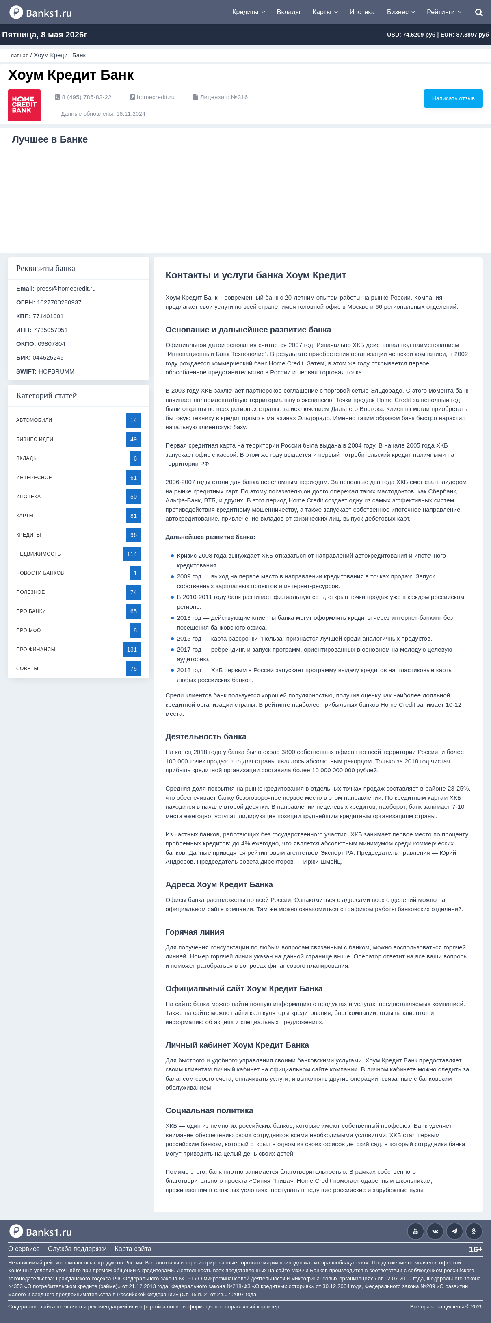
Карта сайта (133, 1248)
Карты (322, 12)
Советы (27, 668)
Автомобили (34, 420)
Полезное (30, 592)
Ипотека (362, 12)
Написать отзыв (440, 99)
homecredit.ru (152, 97)
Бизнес (398, 12)
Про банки (31, 611)
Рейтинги (441, 12)
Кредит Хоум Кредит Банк (53, 162)
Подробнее (67, 237)
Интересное (34, 477)
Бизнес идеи (34, 439)
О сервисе (24, 1248)
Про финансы (36, 649)
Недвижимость (38, 554)
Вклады (289, 12)
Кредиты (245, 12)
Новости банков (40, 573)
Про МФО (28, 630)
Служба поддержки (77, 1248)
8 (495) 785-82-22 (83, 97)
